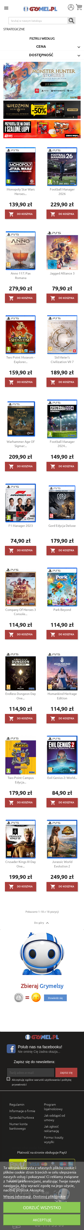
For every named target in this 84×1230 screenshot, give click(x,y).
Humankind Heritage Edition (62, 696)
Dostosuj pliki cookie (49, 1196)
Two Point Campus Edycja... (21, 780)
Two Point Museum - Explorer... (20, 359)
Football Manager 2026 (62, 191)
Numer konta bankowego (18, 1126)
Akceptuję (42, 1219)
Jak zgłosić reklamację (51, 1128)
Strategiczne (14, 29)
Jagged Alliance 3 (62, 273)
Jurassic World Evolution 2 (62, 864)
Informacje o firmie (22, 1111)
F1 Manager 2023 (20, 525)
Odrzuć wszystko (42, 1207)
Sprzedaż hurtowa (21, 1117)
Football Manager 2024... (62, 443)
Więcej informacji (17, 1196)
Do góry (42, 923)
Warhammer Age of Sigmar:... (20, 443)
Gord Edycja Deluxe (62, 525)
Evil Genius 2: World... (62, 778)
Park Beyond (62, 609)
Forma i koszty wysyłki (53, 1139)
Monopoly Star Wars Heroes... (21, 191)
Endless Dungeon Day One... (20, 696)
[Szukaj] (42, 20)
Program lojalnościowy (53, 1106)
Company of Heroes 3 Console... (20, 611)
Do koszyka (20, 214)
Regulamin (16, 1104)
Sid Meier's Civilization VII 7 (62, 359)
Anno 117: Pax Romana (21, 275)
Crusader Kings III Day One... (20, 864)
